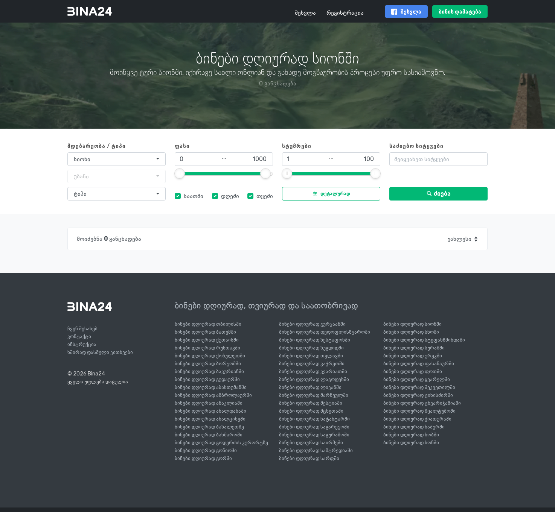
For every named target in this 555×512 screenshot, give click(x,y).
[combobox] (116, 159)
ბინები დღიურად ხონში (411, 442)
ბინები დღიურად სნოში (411, 332)
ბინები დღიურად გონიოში (206, 450)
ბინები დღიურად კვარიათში (313, 371)
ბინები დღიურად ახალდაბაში (210, 411)
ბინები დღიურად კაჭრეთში (312, 363)
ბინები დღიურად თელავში (311, 355)
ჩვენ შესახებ (82, 328)
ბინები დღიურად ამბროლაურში (213, 395)
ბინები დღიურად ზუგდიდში (311, 348)
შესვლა (305, 12)
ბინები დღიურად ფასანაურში (418, 363)
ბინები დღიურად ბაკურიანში (209, 371)
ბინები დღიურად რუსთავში (207, 348)
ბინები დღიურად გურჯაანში (312, 324)
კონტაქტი (79, 336)
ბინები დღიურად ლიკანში (310, 387)
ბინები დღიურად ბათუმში (205, 332)
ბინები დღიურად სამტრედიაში (316, 450)
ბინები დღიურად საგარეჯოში (314, 427)
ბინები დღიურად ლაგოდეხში (314, 379)
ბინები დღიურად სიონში (412, 324)
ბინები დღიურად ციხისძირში (418, 395)
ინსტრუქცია (81, 344)
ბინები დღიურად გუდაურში (207, 379)
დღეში (230, 195)
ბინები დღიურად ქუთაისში (207, 340)
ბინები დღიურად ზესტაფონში (314, 340)
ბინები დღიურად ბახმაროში (208, 434)
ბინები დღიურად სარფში (309, 458)
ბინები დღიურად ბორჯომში (208, 363)
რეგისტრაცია (345, 12)
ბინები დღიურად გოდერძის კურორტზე (221, 442)
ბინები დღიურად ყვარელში (416, 379)
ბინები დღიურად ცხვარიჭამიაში (422, 403)
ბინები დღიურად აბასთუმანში (211, 387)
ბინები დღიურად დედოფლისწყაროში (324, 332)
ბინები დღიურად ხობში (411, 434)
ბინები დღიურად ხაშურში (414, 427)
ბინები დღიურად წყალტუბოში (419, 411)
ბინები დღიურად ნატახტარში (314, 419)
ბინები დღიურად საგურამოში (314, 434)
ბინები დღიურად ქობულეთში (210, 355)
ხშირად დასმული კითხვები (100, 352)
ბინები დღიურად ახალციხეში (210, 419)
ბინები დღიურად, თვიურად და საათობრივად (266, 305)
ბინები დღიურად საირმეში (311, 442)
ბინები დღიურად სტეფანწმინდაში (424, 340)
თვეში (264, 195)
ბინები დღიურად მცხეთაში (311, 411)
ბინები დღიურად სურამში (414, 348)
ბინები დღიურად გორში (203, 458)
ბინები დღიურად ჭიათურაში (417, 419)
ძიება (438, 193)
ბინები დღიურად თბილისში (208, 324)
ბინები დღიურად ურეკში (412, 355)
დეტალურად (329, 193)
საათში (193, 195)
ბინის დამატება (460, 12)
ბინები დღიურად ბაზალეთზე (209, 427)
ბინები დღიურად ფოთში (412, 371)
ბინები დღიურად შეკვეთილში (419, 387)
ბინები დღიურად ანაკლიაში (208, 403)
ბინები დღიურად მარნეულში (313, 395)
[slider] (179, 173)
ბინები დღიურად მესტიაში (310, 403)
